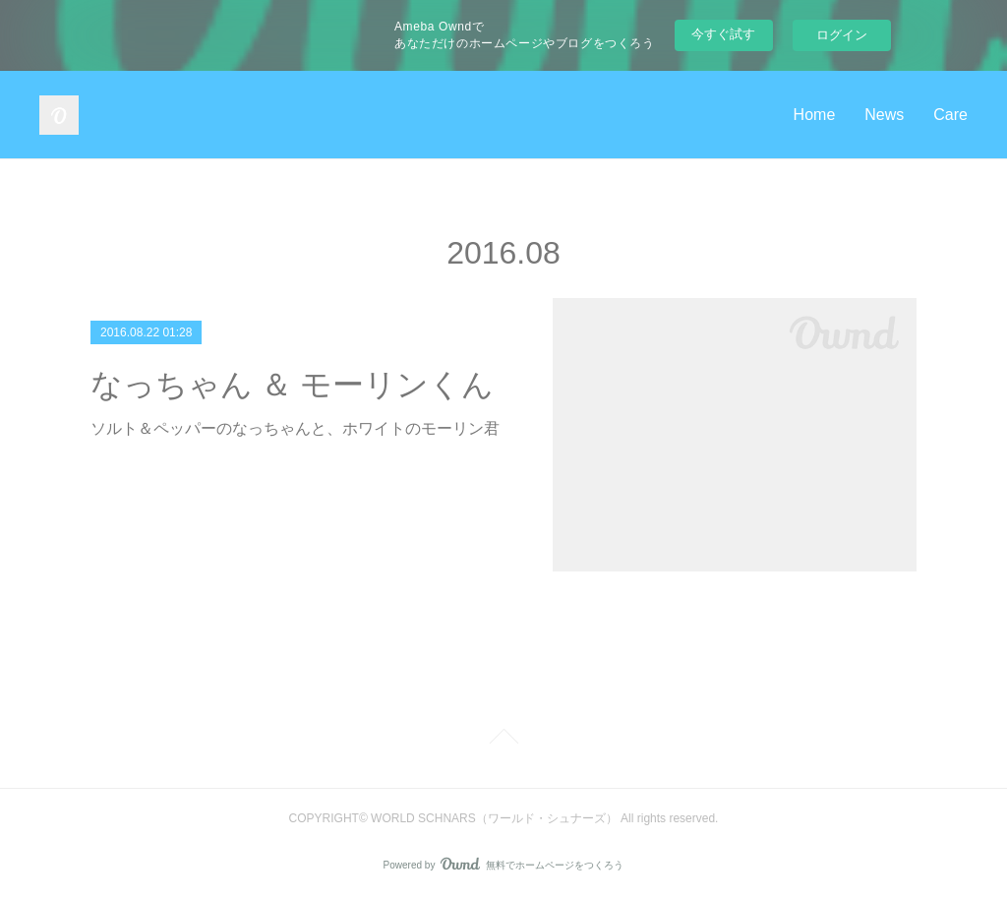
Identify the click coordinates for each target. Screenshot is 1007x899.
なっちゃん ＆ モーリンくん (292, 384)
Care (950, 114)
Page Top (503, 739)
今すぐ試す (723, 34)
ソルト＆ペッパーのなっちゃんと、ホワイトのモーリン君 (295, 428)
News (884, 114)
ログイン (841, 35)
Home (815, 114)
